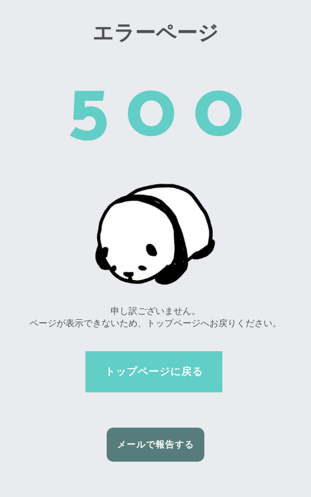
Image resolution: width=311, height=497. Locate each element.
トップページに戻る (154, 371)
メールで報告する (155, 444)
